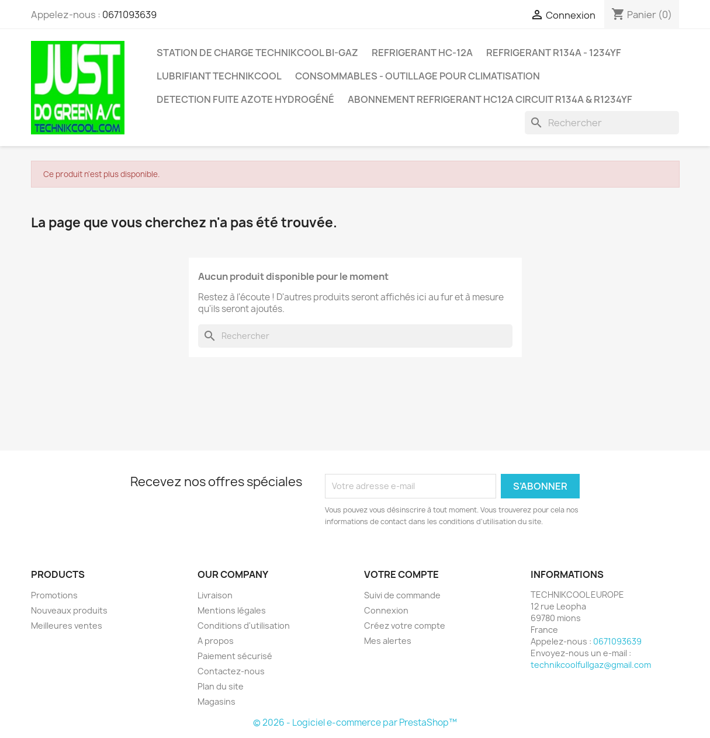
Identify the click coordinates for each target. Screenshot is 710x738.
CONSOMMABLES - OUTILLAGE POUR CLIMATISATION (417, 76)
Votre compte (401, 574)
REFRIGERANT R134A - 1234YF (553, 52)
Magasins (216, 701)
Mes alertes (387, 640)
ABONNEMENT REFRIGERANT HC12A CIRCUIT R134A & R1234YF (490, 99)
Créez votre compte (404, 625)
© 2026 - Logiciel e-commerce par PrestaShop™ (355, 722)
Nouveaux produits (69, 610)
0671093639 (129, 14)
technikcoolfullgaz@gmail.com (591, 664)
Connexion (386, 610)
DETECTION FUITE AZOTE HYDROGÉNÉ (245, 99)
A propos (216, 640)
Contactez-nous (231, 671)
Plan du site (221, 686)
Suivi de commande (402, 595)
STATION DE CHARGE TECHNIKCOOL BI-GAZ (257, 52)
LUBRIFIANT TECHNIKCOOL (219, 76)
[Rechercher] (602, 122)
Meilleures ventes (66, 625)
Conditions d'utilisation (244, 625)
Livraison (215, 595)
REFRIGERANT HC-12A (422, 52)
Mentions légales (232, 610)
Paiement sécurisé (235, 655)
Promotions (54, 595)
